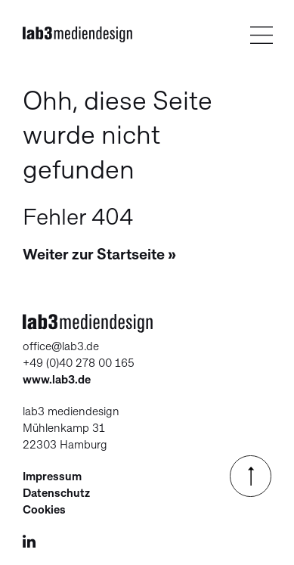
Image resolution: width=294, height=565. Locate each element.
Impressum (52, 476)
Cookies (44, 509)
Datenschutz (56, 493)
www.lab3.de (57, 379)
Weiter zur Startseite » (99, 254)
